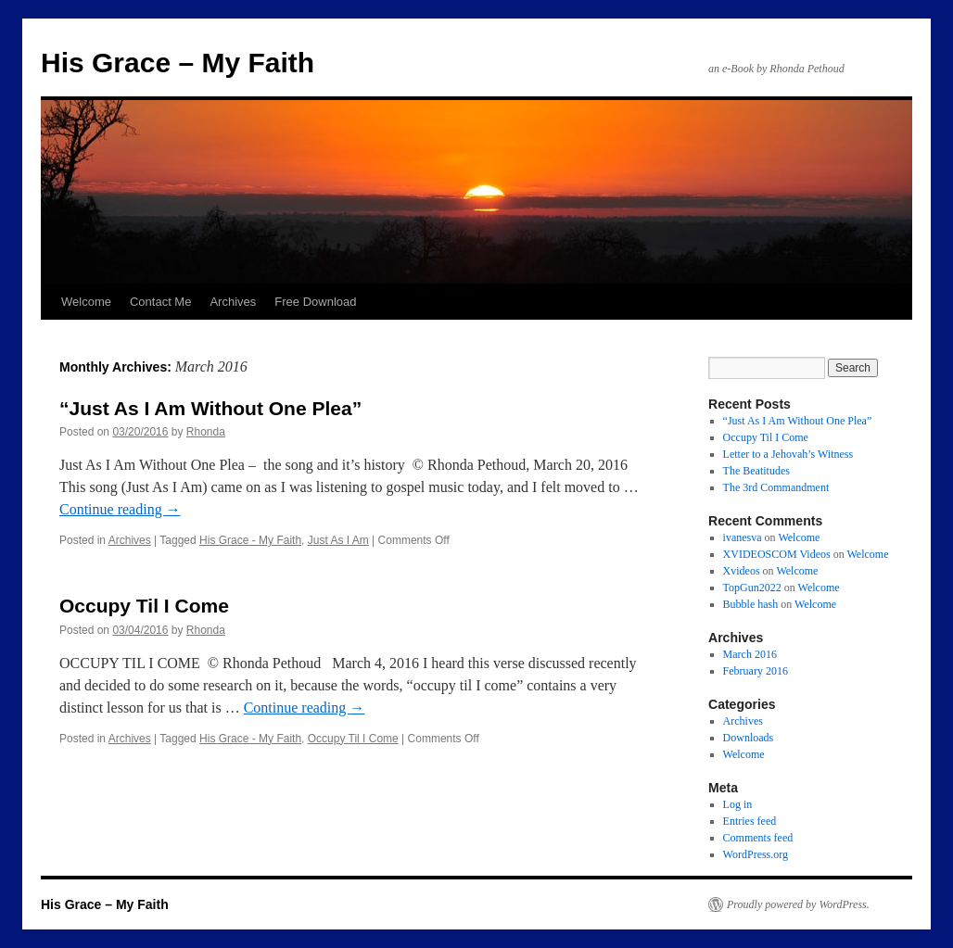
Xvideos (741, 570)
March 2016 (750, 654)
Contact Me (160, 302)
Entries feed (750, 821)
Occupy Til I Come (144, 605)
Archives (233, 302)
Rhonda (205, 431)
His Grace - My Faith (250, 540)
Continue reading (120, 509)
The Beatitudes (756, 470)
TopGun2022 (752, 587)
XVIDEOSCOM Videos (777, 554)
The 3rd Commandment (776, 487)
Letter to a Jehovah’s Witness (788, 454)
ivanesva (742, 537)
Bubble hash (751, 604)
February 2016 (755, 670)
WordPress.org (755, 854)
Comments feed (758, 837)
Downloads (748, 737)
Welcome (86, 302)
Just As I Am (338, 540)
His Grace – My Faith (177, 62)
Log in (738, 804)
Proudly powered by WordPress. (798, 904)
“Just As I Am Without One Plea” (210, 408)
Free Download (315, 302)
